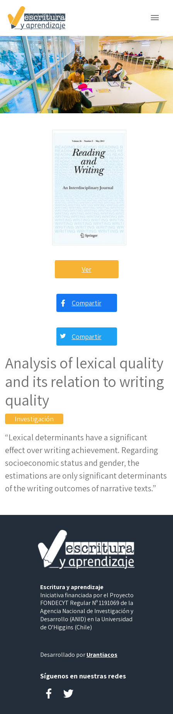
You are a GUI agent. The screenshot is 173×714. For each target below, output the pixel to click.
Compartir (87, 302)
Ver (87, 269)
